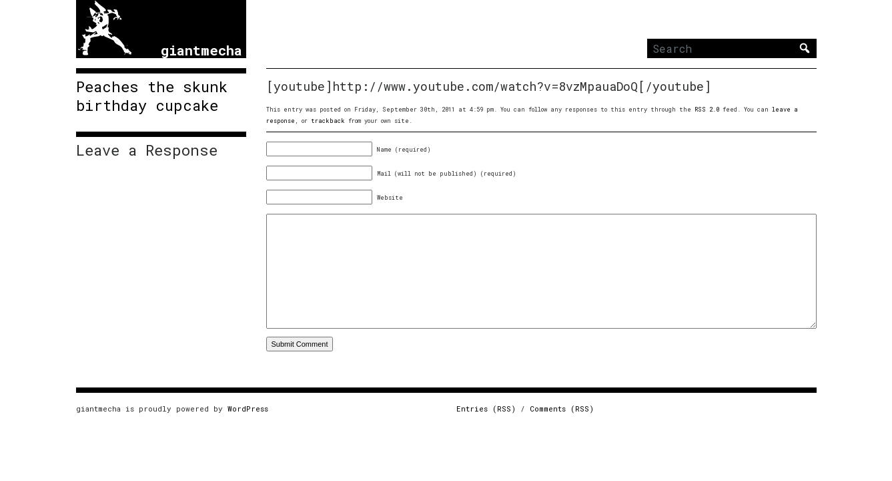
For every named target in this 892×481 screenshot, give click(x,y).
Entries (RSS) (486, 409)
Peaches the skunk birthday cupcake (152, 96)
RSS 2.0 (707, 109)
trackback (328, 120)
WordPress (248, 409)
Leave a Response (146, 150)
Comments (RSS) (562, 409)
